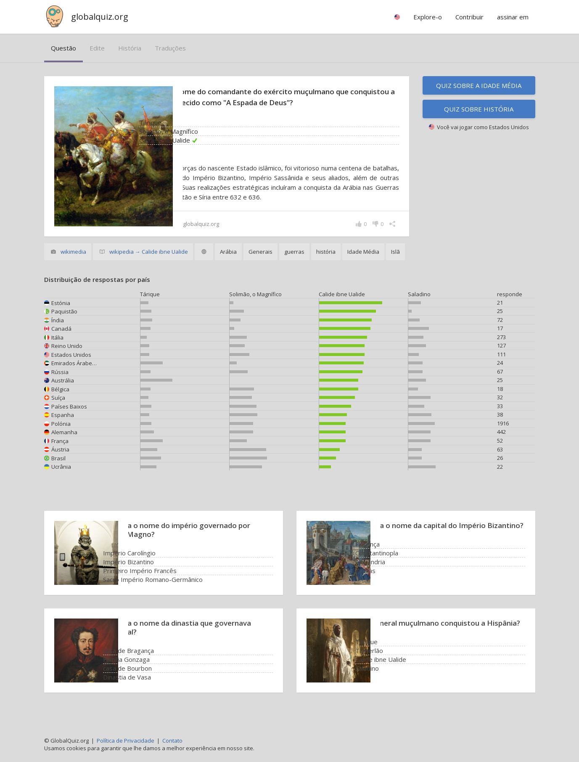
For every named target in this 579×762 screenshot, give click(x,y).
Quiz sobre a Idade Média (478, 85)
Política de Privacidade (125, 740)
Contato (172, 740)
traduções (170, 48)
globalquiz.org (99, 16)
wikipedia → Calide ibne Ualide (148, 261)
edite (97, 48)
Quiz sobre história (478, 109)
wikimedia (73, 261)
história (129, 48)
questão (63, 48)
